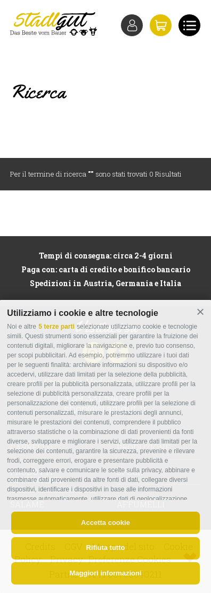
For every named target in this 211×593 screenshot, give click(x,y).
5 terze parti (56, 326)
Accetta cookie (105, 523)
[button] (200, 311)
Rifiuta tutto (105, 548)
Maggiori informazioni (105, 573)
